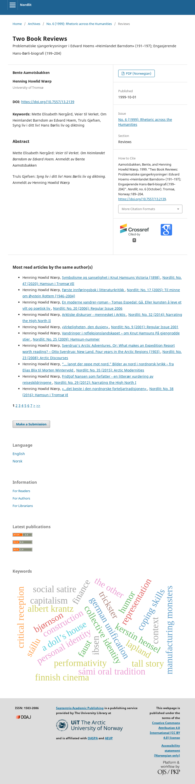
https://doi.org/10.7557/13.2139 (47, 101)
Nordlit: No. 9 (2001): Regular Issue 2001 (144, 327)
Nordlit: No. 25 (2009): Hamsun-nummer (66, 339)
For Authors (21, 498)
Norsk (17, 461)
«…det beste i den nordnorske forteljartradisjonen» (104, 388)
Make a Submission (31, 424)
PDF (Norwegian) (138, 73)
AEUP (109, 738)
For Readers (21, 491)
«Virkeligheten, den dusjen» (85, 327)
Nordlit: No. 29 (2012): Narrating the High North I (95, 382)
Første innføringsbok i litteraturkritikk (93, 289)
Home (17, 24)
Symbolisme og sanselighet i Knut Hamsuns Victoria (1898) (111, 277)
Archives (34, 24)
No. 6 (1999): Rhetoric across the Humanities (79, 24)
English (19, 453)
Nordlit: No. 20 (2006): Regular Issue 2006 (87, 308)
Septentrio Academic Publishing (80, 708)
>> (38, 405)
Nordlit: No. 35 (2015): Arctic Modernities (110, 370)
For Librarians (23, 505)
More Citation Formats (138, 209)
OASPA (93, 738)
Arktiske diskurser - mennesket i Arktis (94, 314)
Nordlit (26, 4)
